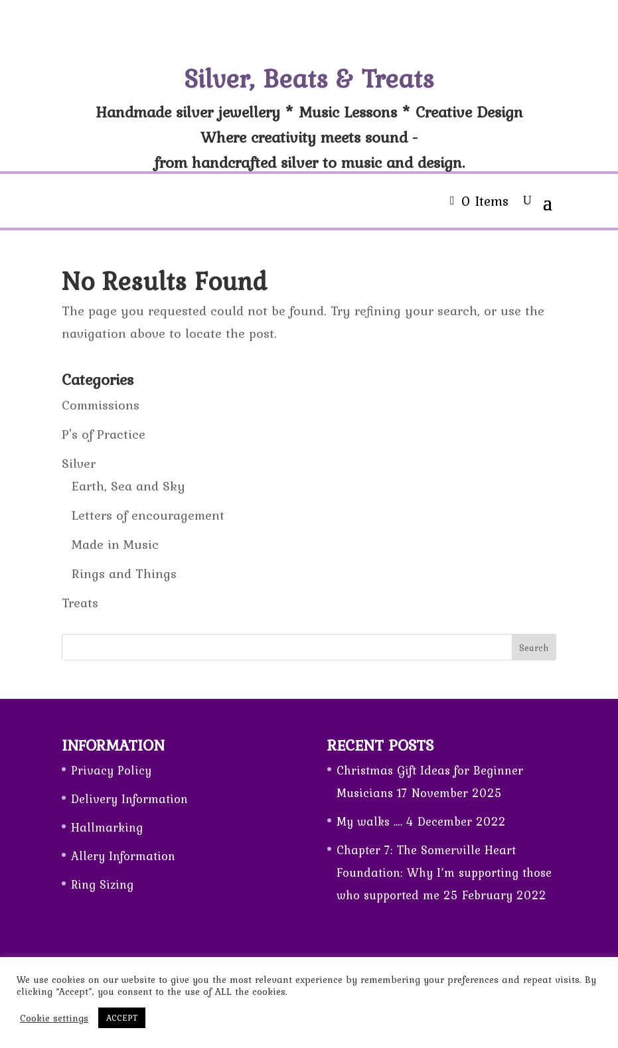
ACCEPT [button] (121, 1017)
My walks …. (369, 821)
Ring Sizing (102, 884)
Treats (80, 603)
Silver (79, 463)
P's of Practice (103, 434)
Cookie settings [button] (54, 1018)
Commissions (100, 405)
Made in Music (115, 544)
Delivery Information (129, 799)
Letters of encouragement (148, 515)
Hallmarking (107, 827)
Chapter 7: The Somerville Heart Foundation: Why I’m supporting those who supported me (444, 872)
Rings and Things (124, 573)
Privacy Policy (111, 770)
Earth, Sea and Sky (128, 486)
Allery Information (123, 856)
